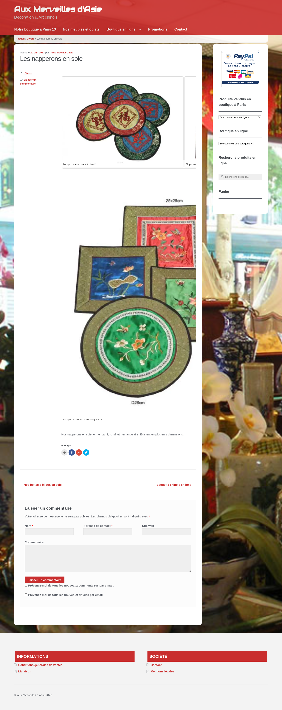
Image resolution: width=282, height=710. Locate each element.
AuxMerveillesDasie (61, 52)
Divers (30, 38)
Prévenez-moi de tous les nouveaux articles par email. (65, 594)
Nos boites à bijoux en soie (41, 484)
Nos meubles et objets (81, 29)
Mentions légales (162, 671)
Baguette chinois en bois (176, 484)
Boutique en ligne (121, 29)
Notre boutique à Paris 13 (35, 29)
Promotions (157, 29)
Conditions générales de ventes (40, 665)
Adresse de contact (97, 525)
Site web (148, 525)
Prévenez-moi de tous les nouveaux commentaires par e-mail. (71, 585)
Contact (180, 29)
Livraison (24, 671)
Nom (29, 525)
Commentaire (34, 542)
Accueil (20, 38)
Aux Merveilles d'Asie (57, 9)
